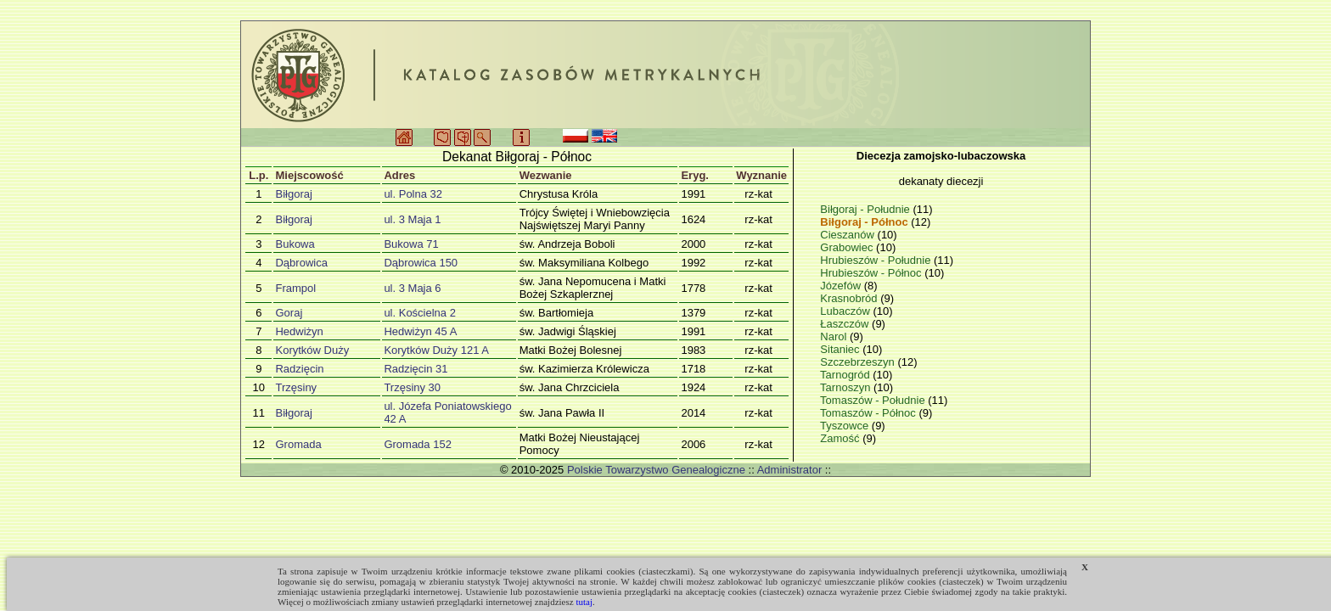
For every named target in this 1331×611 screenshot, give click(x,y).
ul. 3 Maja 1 (412, 219)
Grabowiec (848, 247)
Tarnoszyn (846, 387)
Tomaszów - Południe (874, 400)
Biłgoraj (293, 194)
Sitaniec (841, 349)
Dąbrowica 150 (421, 262)
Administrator (790, 469)
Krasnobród (850, 298)
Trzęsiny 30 (412, 387)
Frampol (295, 288)
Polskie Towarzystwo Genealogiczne (656, 469)
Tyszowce (846, 425)
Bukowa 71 (411, 244)
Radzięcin (299, 368)
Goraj (288, 312)
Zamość (841, 438)
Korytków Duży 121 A (436, 350)
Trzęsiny (296, 387)
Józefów (841, 285)
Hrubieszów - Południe (877, 260)
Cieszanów (848, 234)
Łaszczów (846, 323)
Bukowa (294, 244)
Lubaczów (846, 311)
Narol (835, 336)
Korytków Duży (312, 350)
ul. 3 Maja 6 (412, 288)
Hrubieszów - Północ (872, 272)
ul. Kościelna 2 (420, 312)
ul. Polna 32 (413, 194)
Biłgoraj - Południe (866, 209)
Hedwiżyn (299, 331)
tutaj (584, 602)
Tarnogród (846, 374)
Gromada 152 (418, 444)
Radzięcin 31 (415, 368)
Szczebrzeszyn (858, 362)
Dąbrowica (301, 262)
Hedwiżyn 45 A (420, 331)
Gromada (298, 444)
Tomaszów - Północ (869, 412)
